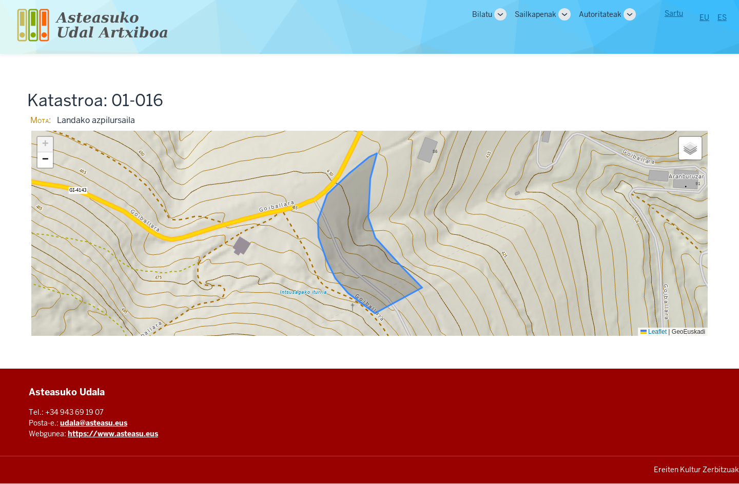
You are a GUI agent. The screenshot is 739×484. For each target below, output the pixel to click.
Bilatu (482, 14)
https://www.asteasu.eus (113, 433)
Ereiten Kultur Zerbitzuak (696, 469)
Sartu (674, 13)
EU (704, 17)
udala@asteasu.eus (93, 423)
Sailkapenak (535, 14)
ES (722, 17)
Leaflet (653, 331)
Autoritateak (600, 14)
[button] (45, 144)
